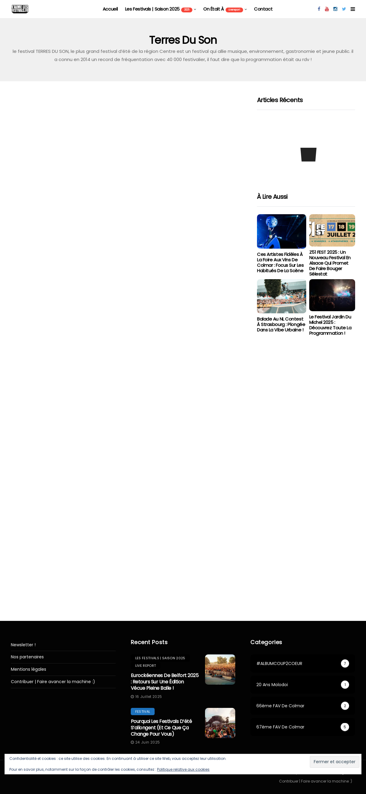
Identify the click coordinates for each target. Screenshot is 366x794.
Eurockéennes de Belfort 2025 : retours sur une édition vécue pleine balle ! (165, 682)
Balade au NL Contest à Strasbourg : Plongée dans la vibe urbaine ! (281, 324)
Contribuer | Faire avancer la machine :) (53, 681)
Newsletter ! (23, 644)
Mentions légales (28, 669)
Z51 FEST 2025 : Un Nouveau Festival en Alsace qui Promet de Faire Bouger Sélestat (330, 263)
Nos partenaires (27, 657)
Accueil (110, 9)
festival (142, 711)
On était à (223, 9)
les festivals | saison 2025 (158, 9)
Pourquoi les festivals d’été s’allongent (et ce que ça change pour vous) (161, 728)
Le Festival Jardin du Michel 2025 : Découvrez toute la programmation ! (330, 325)
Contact (263, 9)
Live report (145, 665)
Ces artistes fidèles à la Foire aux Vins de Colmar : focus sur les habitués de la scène (280, 262)
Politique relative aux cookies (183, 769)
